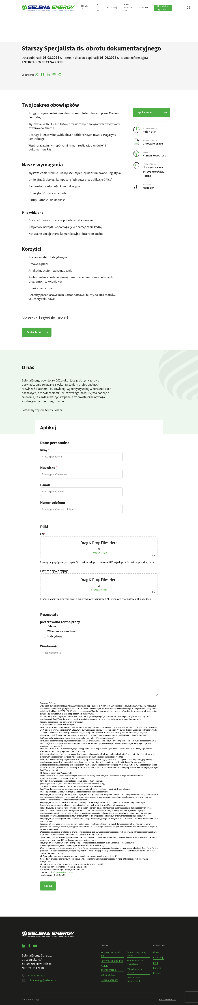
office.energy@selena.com (63, 872)
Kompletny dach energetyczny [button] (135, 962)
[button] (36, 332)
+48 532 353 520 (36, 976)
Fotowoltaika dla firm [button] (112, 961)
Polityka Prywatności (167, 999)
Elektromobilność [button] (109, 980)
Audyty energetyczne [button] (108, 968)
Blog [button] (155, 963)
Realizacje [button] (158, 957)
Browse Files (99, 553)
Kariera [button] (157, 968)
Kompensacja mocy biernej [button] (136, 954)
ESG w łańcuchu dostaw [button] (135, 971)
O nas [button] (156, 952)
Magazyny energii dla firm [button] (111, 954)
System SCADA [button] (108, 975)
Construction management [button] (133, 979)
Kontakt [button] (157, 973)
